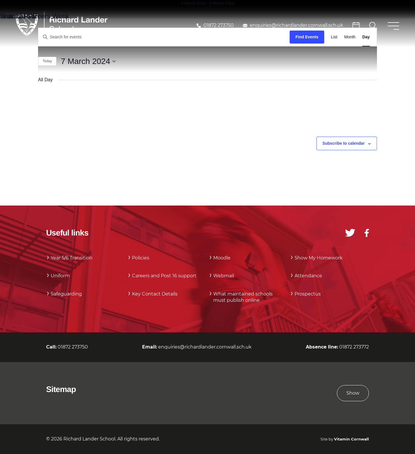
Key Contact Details (155, 294)
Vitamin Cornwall (351, 439)
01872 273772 (354, 347)
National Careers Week (34, 16)
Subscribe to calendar (343, 143)
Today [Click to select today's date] (47, 61)
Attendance (308, 275)
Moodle (222, 258)
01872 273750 (218, 25)
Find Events (306, 37)
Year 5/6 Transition (72, 258)
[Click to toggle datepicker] (88, 61)
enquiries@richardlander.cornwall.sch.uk (296, 25)
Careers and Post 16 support (164, 275)
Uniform (60, 275)
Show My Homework (319, 258)
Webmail (223, 275)
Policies (140, 258)
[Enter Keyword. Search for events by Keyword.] (164, 37)
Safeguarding (66, 294)
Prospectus (308, 294)
